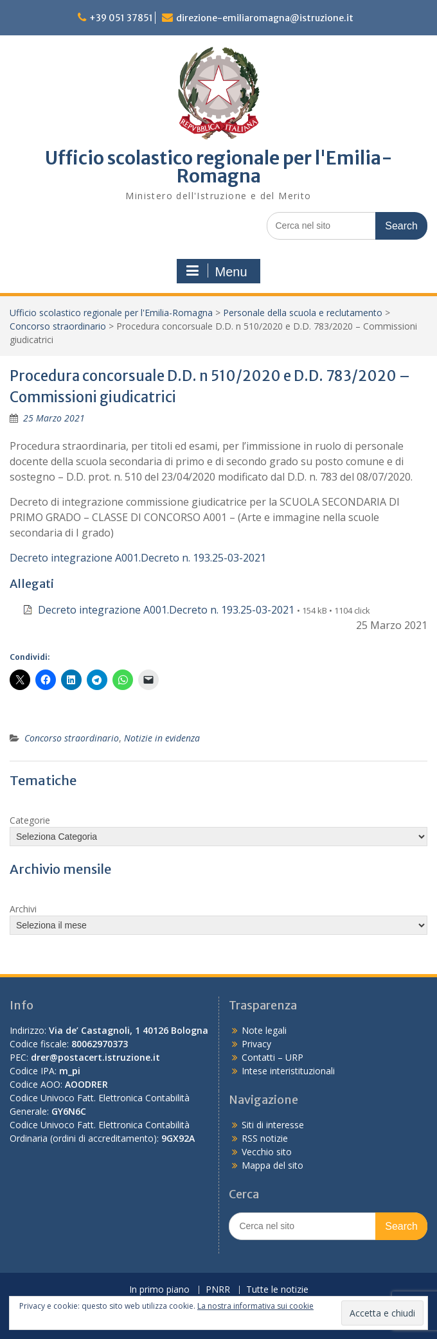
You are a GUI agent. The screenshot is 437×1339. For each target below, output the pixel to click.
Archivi (23, 909)
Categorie (30, 820)
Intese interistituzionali (288, 1071)
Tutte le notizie (277, 1290)
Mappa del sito (272, 1165)
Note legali (264, 1030)
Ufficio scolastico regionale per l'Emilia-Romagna (219, 167)
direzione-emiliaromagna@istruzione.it (264, 18)
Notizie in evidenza (162, 738)
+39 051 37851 (121, 18)
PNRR (218, 1290)
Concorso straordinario (58, 326)
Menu (216, 271)
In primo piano (159, 1290)
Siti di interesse (273, 1125)
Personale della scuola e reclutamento (302, 312)
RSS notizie (265, 1138)
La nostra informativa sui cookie (255, 1305)
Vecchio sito (267, 1152)
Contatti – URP (272, 1057)
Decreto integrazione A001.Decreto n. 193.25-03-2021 (138, 558)
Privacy (256, 1044)
